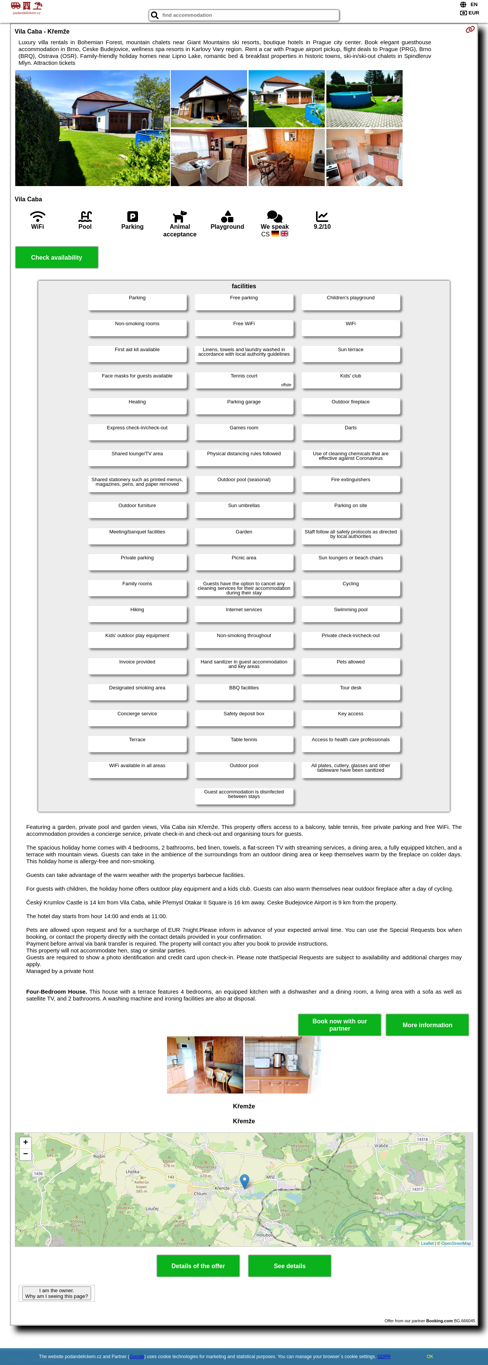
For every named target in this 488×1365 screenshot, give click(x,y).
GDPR (384, 1356)
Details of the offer (198, 1266)
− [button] (25, 1154)
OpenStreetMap (456, 1243)
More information (428, 1025)
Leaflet (427, 1243)
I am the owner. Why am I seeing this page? (56, 1293)
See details (290, 1266)
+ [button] (25, 1143)
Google (137, 1356)
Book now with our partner (340, 1025)
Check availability (56, 257)
